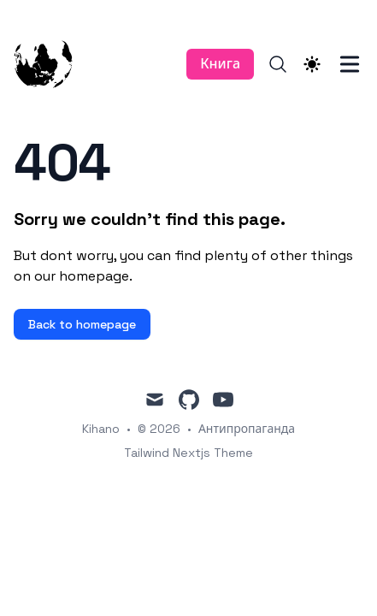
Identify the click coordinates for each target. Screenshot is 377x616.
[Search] (278, 64)
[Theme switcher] (312, 64)
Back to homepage (82, 324)
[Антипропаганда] (53, 63)
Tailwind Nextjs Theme (188, 452)
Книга (220, 64)
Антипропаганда (246, 428)
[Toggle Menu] (349, 64)
